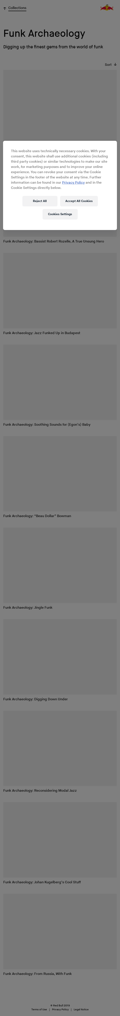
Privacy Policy (73, 183)
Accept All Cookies (79, 201)
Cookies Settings (60, 214)
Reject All (40, 201)
